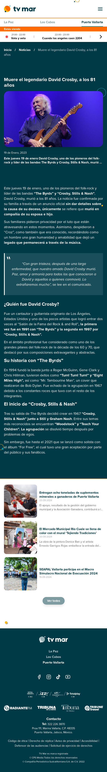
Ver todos (53, 601)
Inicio (8, 50)
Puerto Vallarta (92, 22)
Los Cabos (47, 22)
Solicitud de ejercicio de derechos (71, 746)
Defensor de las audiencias (31, 746)
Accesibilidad (90, 741)
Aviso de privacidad (67, 741)
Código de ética (17, 741)
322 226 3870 (56, 724)
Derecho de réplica (41, 741)
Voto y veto (18, 38)
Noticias (25, 50)
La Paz (9, 22)
